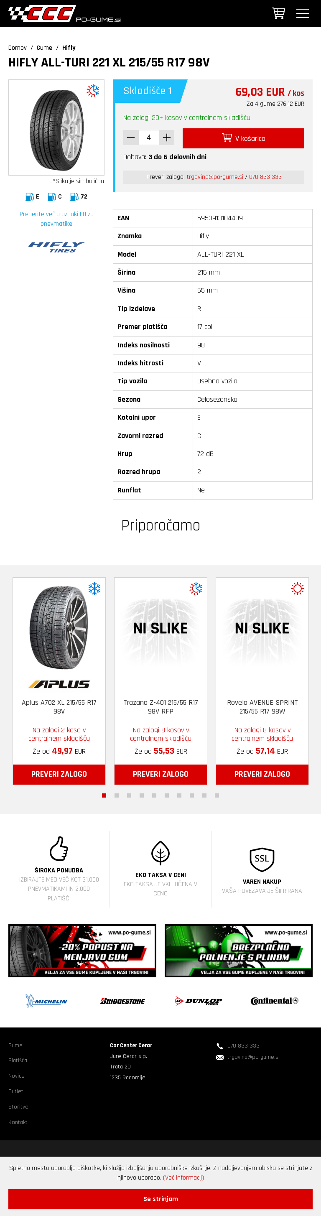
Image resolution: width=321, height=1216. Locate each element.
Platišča (17, 1059)
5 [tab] (154, 793)
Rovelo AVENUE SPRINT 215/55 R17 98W (262, 705)
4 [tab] (142, 793)
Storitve (18, 1105)
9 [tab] (204, 793)
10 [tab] (217, 793)
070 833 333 (265, 175)
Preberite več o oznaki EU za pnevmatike (57, 219)
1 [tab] (104, 793)
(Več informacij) (183, 1177)
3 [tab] (129, 793)
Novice (16, 1074)
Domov (17, 47)
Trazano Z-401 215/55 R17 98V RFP (160, 705)
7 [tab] (179, 793)
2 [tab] (117, 793)
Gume (44, 47)
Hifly (69, 47)
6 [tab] (167, 793)
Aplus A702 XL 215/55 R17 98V (59, 705)
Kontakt (18, 1120)
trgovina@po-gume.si (214, 175)
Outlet (15, 1090)
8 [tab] (192, 793)
